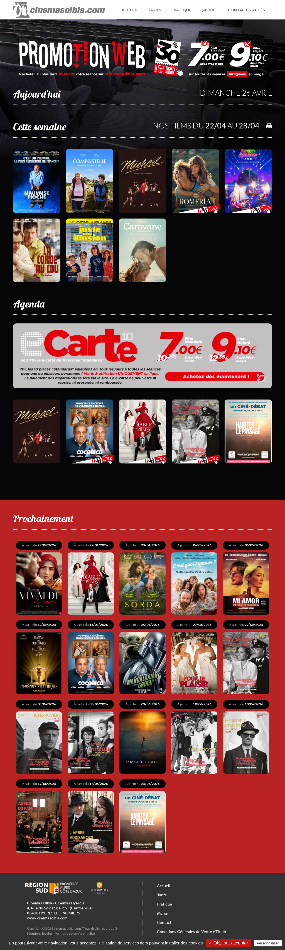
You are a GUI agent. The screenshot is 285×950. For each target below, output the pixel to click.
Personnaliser (268, 943)
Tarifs (162, 894)
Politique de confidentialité (75, 933)
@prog (162, 913)
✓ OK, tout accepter (228, 943)
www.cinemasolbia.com (47, 918)
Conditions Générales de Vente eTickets (193, 931)
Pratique (164, 904)
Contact (164, 922)
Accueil (163, 885)
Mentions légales (40, 933)
